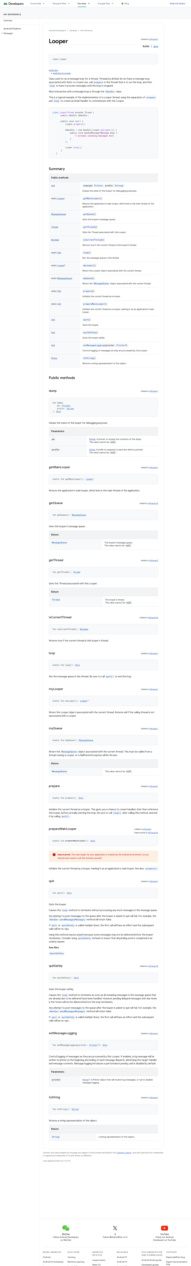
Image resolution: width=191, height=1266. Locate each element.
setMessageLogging (93, 345)
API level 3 (153, 560)
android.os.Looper (62, 73)
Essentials (36, 3)
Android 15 (122, 1257)
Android (46, 1257)
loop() (117, 813)
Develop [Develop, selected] (82, 3)
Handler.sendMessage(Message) (67, 919)
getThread (89, 227)
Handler (110, 91)
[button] (19, 33)
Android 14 (122, 1261)
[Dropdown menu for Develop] (90, 3)
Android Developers (57, 30)
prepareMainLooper (93, 304)
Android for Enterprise (53, 1261)
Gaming (71, 1257)
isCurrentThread (92, 239)
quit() (109, 676)
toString (88, 358)
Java (155, 46)
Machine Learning (76, 1261)
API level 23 (153, 503)
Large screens (98, 1260)
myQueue (87, 278)
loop (52, 85)
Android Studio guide (151, 1260)
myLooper (88, 265)
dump (85, 185)
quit (85, 319)
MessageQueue (101, 283)
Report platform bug (175, 1257)
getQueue (88, 214)
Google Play (104, 3)
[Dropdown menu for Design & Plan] (70, 3)
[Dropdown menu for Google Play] (114, 3)
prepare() (151, 868)
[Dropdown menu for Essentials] (45, 3)
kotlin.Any (53, 70)
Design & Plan (59, 3)
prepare (98, 82)
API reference (12, 14)
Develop (73, 30)
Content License (124, 1152)
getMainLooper (91, 198)
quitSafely (89, 332)
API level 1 (153, 39)
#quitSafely (57, 953)
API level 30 (153, 832)
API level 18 (153, 966)
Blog (127, 3)
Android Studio (177, 3)
